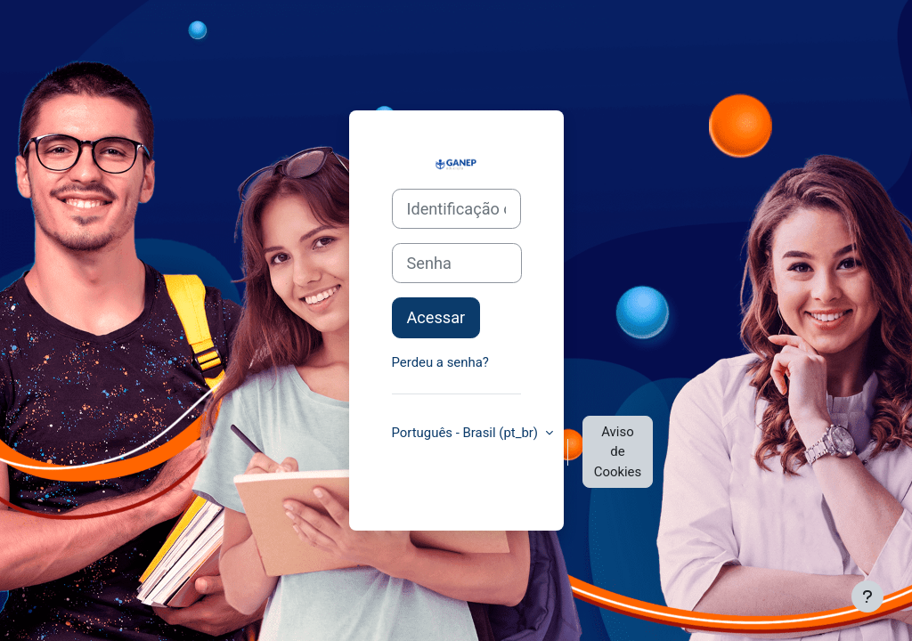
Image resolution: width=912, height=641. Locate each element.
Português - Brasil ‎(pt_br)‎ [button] (467, 433)
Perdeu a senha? (440, 362)
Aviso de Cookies (617, 452)
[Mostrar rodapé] (867, 596)
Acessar (436, 317)
